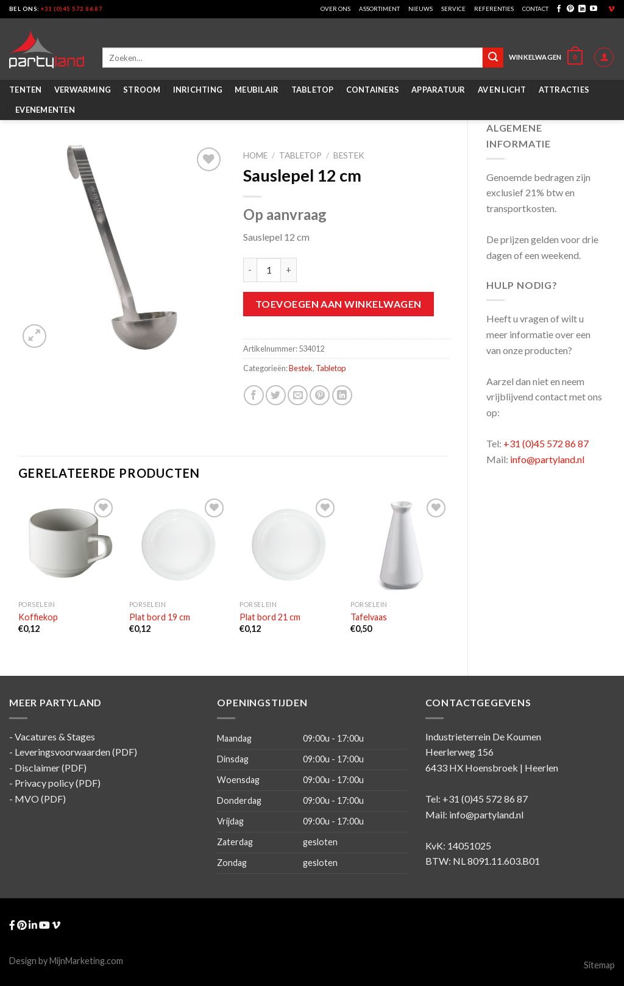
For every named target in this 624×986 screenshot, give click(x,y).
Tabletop (312, 89)
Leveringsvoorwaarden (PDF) (76, 751)
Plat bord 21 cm (269, 617)
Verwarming (83, 89)
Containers (373, 89)
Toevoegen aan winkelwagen (338, 304)
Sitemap (599, 965)
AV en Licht (502, 89)
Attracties (564, 89)
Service (453, 8)
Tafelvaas (368, 617)
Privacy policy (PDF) (58, 783)
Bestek (348, 155)
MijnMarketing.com (86, 961)
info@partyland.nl (547, 459)
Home (255, 155)
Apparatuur (438, 89)
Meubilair (256, 89)
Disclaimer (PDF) (51, 767)
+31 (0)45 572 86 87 (71, 8)
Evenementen (45, 110)
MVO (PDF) (40, 798)
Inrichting (198, 89)
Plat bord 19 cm (159, 617)
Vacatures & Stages (55, 736)
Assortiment (379, 8)
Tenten (25, 89)
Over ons (335, 8)
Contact (535, 8)
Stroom (142, 89)
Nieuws (420, 8)
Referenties (494, 8)
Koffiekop (38, 617)
